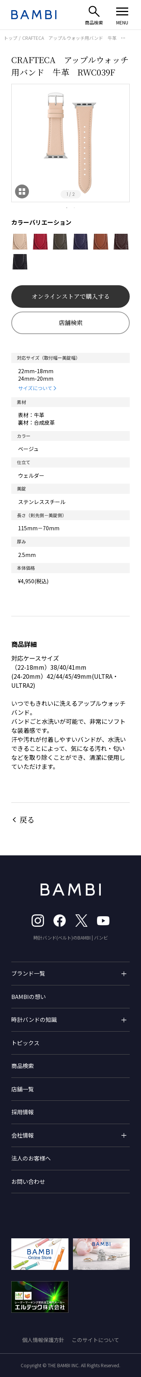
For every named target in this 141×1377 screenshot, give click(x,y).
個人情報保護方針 (43, 1340)
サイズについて (35, 388)
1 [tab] (67, 208)
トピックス (25, 1043)
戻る (27, 819)
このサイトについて (95, 1340)
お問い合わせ (28, 1181)
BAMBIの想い (28, 996)
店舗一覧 (22, 1089)
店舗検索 (71, 322)
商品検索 (22, 1066)
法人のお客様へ (31, 1158)
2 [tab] (74, 208)
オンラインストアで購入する (71, 296)
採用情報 (22, 1112)
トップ (10, 38)
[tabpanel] (70, 143)
